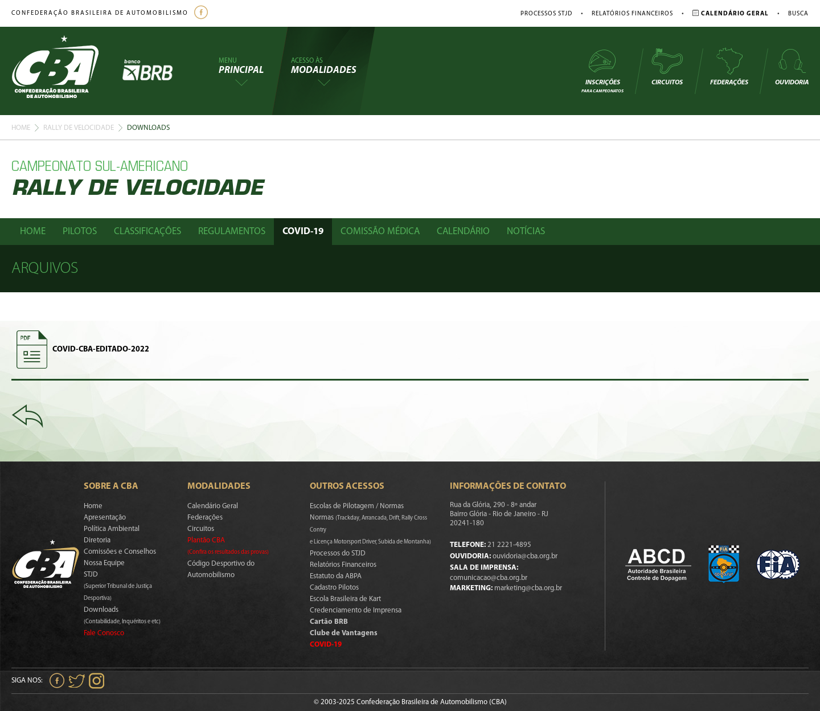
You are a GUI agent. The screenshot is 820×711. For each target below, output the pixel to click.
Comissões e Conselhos (120, 551)
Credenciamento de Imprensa (355, 610)
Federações (729, 66)
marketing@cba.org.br (528, 588)
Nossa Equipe (104, 563)
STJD (118, 586)
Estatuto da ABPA (336, 576)
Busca (798, 14)
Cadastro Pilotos (334, 587)
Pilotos (80, 231)
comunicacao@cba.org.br (488, 578)
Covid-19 (302, 231)
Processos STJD (546, 14)
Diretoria (97, 540)
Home (20, 128)
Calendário (463, 231)
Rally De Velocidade (78, 128)
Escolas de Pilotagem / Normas (357, 506)
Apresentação (105, 517)
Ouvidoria (792, 66)
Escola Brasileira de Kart (345, 599)
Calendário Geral (212, 506)
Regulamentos (231, 231)
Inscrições (602, 70)
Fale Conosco (104, 633)
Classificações (147, 231)
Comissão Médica (380, 231)
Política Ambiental (112, 529)
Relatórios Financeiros (632, 14)
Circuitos (666, 66)
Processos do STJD (338, 553)
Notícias (526, 231)
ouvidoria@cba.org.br (525, 556)
